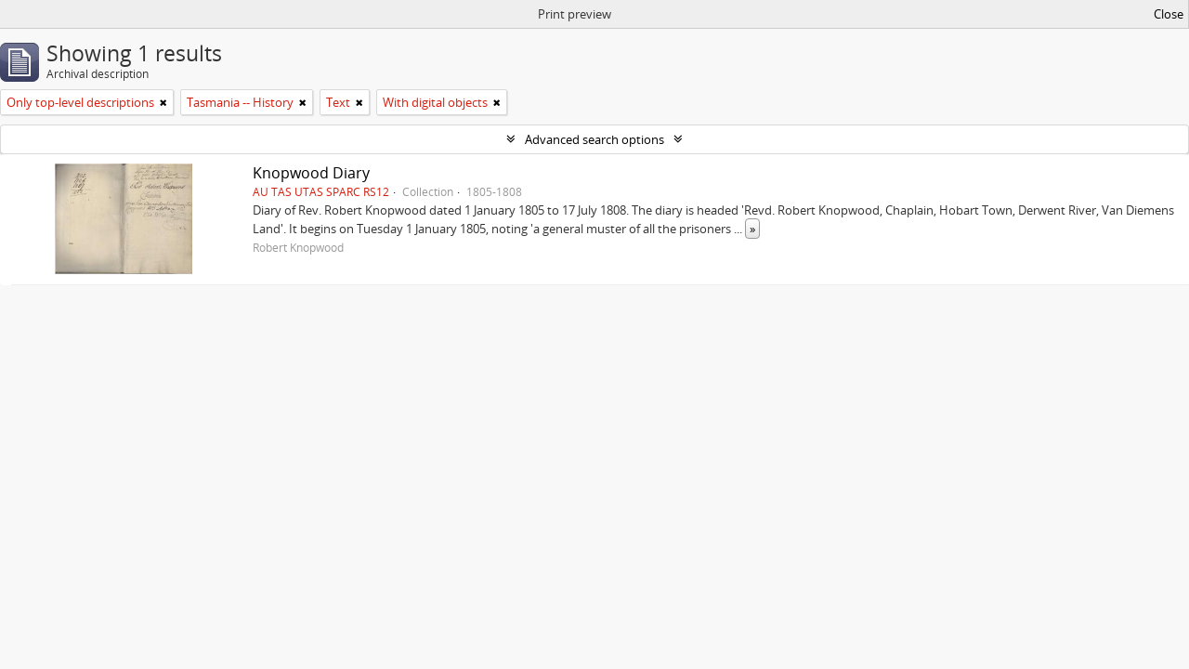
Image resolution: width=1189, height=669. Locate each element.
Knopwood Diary (311, 173)
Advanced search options (594, 139)
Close (1168, 14)
